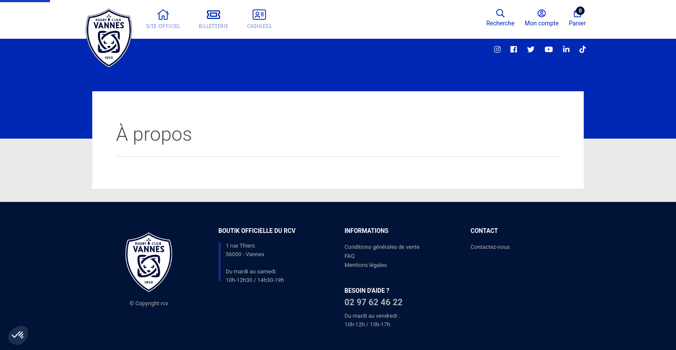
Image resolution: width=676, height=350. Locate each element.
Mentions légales (365, 265)
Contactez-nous (490, 247)
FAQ (349, 256)
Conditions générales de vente (381, 247)
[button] (18, 335)
